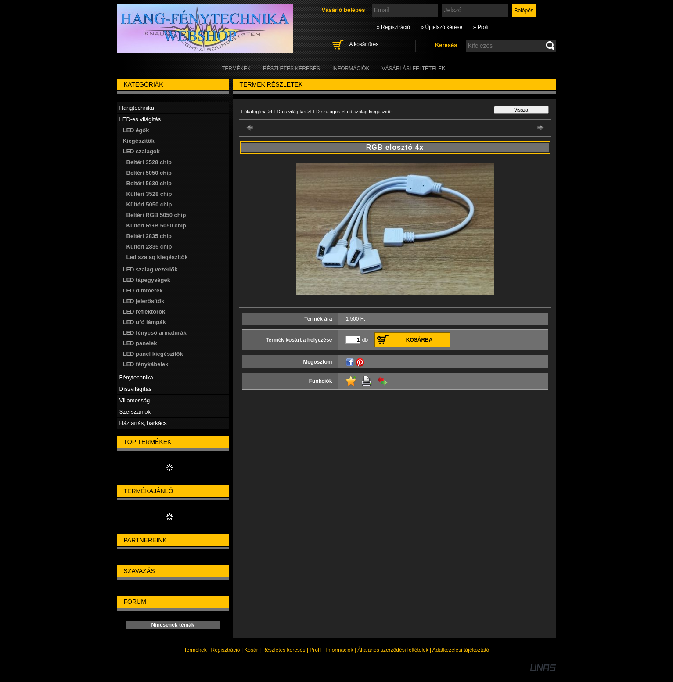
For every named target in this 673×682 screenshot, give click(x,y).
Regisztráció (225, 650)
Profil (315, 650)
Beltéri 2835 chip (149, 236)
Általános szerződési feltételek (392, 650)
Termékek (195, 650)
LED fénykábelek (146, 364)
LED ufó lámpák (144, 322)
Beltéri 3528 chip (149, 162)
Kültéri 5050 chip (149, 204)
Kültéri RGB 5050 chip (156, 225)
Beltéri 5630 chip (149, 183)
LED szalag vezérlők (150, 269)
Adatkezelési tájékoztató (460, 650)
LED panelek (140, 343)
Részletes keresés (284, 650)
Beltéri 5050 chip (149, 173)
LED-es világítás (288, 111)
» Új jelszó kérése (441, 27)
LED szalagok (326, 111)
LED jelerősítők (144, 301)
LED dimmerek (143, 290)
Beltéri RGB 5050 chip (156, 215)
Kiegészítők (139, 140)
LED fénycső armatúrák (155, 332)
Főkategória (254, 111)
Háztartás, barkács (143, 423)
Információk (339, 650)
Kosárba (419, 340)
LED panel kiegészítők (153, 353)
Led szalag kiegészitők (157, 257)
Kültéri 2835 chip (149, 246)
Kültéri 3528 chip (149, 194)
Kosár (251, 650)
